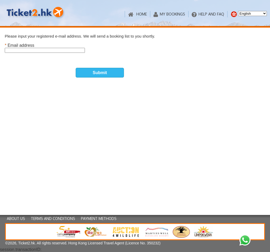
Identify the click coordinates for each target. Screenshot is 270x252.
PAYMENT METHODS (99, 218)
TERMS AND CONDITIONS (53, 218)
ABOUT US (16, 218)
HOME (137, 14)
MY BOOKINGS (169, 14)
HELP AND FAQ (208, 14)
